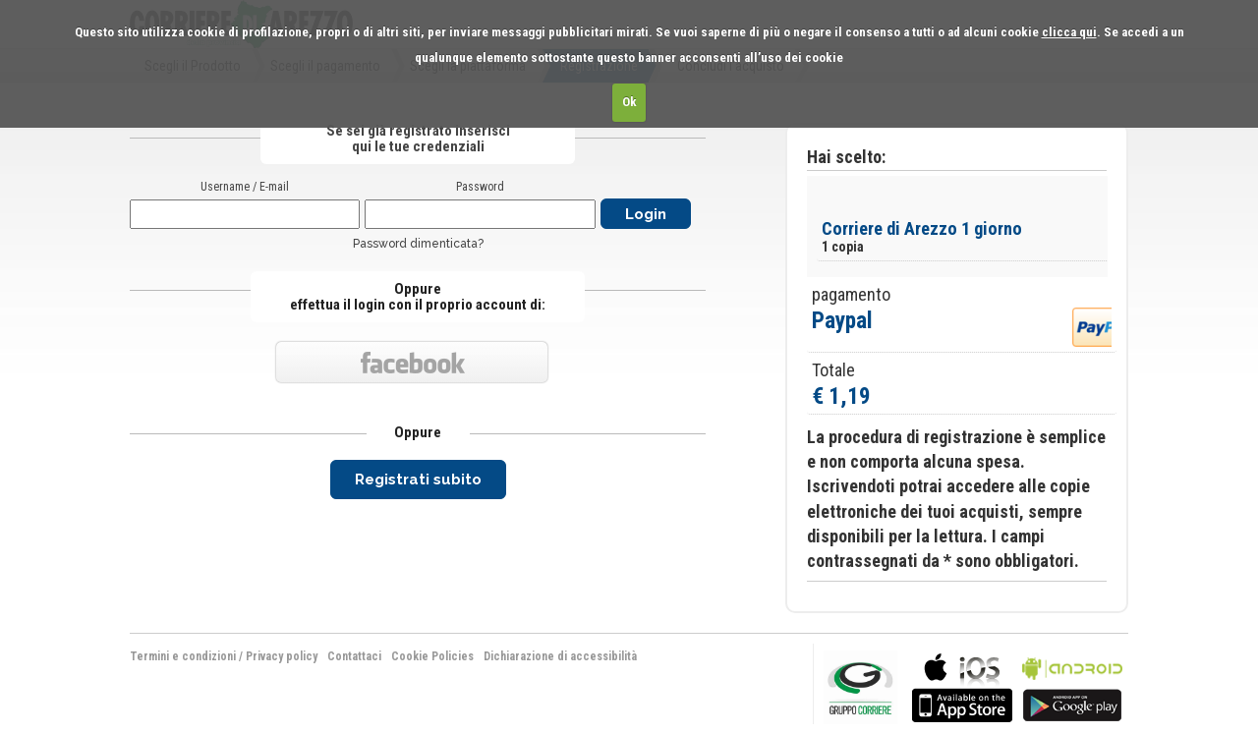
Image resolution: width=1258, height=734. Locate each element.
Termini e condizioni (183, 656)
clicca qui (1069, 32)
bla (962, 685)
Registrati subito (418, 479)
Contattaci (354, 656)
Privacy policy (281, 656)
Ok (629, 101)
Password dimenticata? (418, 244)
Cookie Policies (432, 656)
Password (480, 187)
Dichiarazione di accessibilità (560, 656)
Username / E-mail (244, 187)
